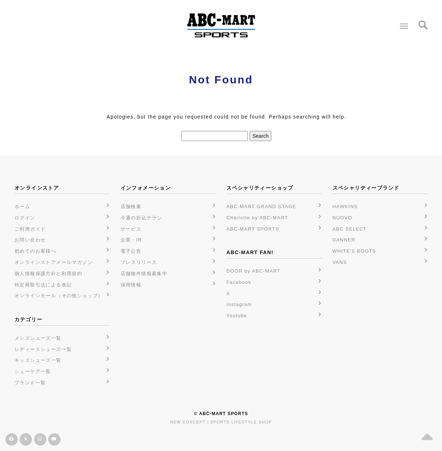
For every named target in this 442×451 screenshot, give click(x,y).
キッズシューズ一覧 (38, 360)
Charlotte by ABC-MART (257, 217)
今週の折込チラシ (141, 217)
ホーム (22, 206)
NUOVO (343, 217)
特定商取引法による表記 (43, 284)
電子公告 (131, 251)
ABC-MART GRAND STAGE (261, 206)
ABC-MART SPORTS (252, 229)
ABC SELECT (350, 229)
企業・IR (131, 240)
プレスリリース (139, 262)
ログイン (25, 217)
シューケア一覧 (32, 371)
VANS (340, 262)
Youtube (236, 315)
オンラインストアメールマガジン (53, 262)
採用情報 (131, 284)
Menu (402, 23)
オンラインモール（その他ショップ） (58, 295)
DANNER (344, 240)
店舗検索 (131, 206)
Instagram (239, 304)
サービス (131, 229)
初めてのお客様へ (35, 251)
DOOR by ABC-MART (253, 271)
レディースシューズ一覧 (43, 349)
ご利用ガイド (30, 229)
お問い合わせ (30, 240)
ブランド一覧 (30, 382)
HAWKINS (345, 206)
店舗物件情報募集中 (144, 273)
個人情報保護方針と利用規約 (48, 273)
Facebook (238, 282)
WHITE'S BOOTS (354, 251)
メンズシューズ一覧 (38, 338)
